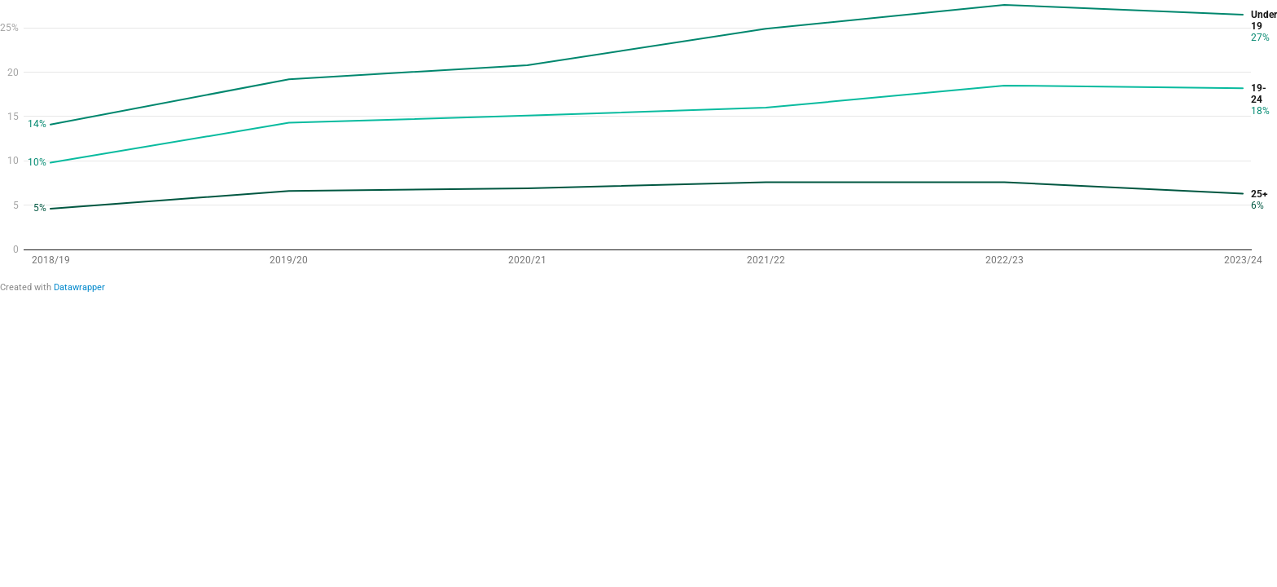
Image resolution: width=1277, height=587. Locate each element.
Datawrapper (79, 287)
